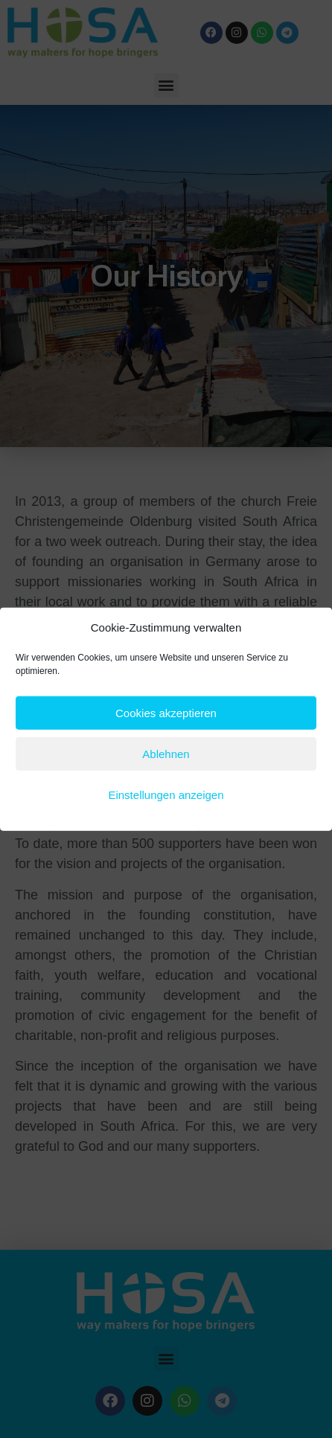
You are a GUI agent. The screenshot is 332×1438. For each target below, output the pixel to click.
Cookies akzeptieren (166, 712)
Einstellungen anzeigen (165, 794)
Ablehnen (165, 753)
